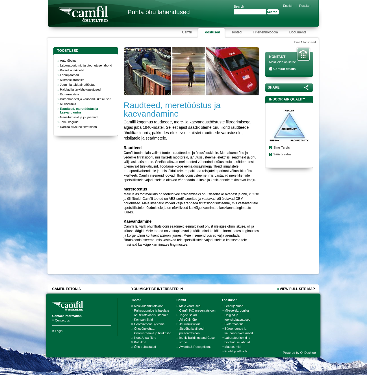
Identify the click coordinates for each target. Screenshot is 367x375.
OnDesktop (308, 352)
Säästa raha (282, 154)
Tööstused (309, 42)
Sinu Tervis (281, 147)
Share (274, 87)
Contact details (284, 68)
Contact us (62, 320)
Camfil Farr (83, 13)
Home (296, 42)
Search (239, 6)
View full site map (297, 289)
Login (59, 331)
